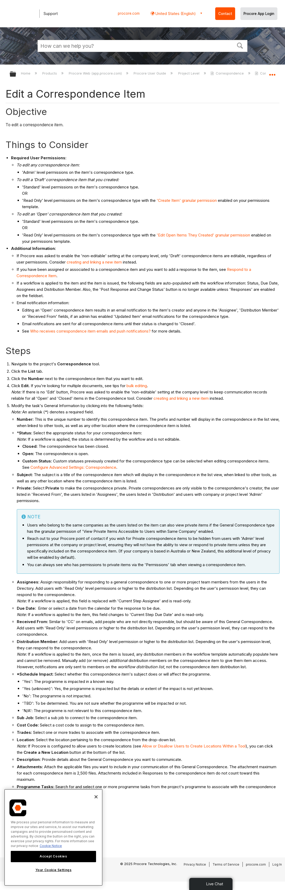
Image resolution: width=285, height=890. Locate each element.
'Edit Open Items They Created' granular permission (203, 235)
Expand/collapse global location (272, 72)
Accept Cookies (53, 856)
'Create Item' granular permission (187, 200)
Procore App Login (259, 14)
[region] (53, 837)
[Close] (96, 797)
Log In (277, 864)
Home (26, 73)
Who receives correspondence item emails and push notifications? (90, 331)
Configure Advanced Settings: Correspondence (73, 467)
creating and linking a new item (94, 262)
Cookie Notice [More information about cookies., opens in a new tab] (51, 846)
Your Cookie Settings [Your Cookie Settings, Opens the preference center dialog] (53, 870)
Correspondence (227, 73)
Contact (225, 14)
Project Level (189, 73)
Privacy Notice (195, 864)
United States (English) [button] (175, 13)
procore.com (129, 13)
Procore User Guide (150, 73)
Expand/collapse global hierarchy (16, 74)
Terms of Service (226, 864)
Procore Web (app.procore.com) (96, 73)
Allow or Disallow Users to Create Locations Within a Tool (194, 746)
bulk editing (136, 385)
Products (50, 73)
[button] (240, 45)
